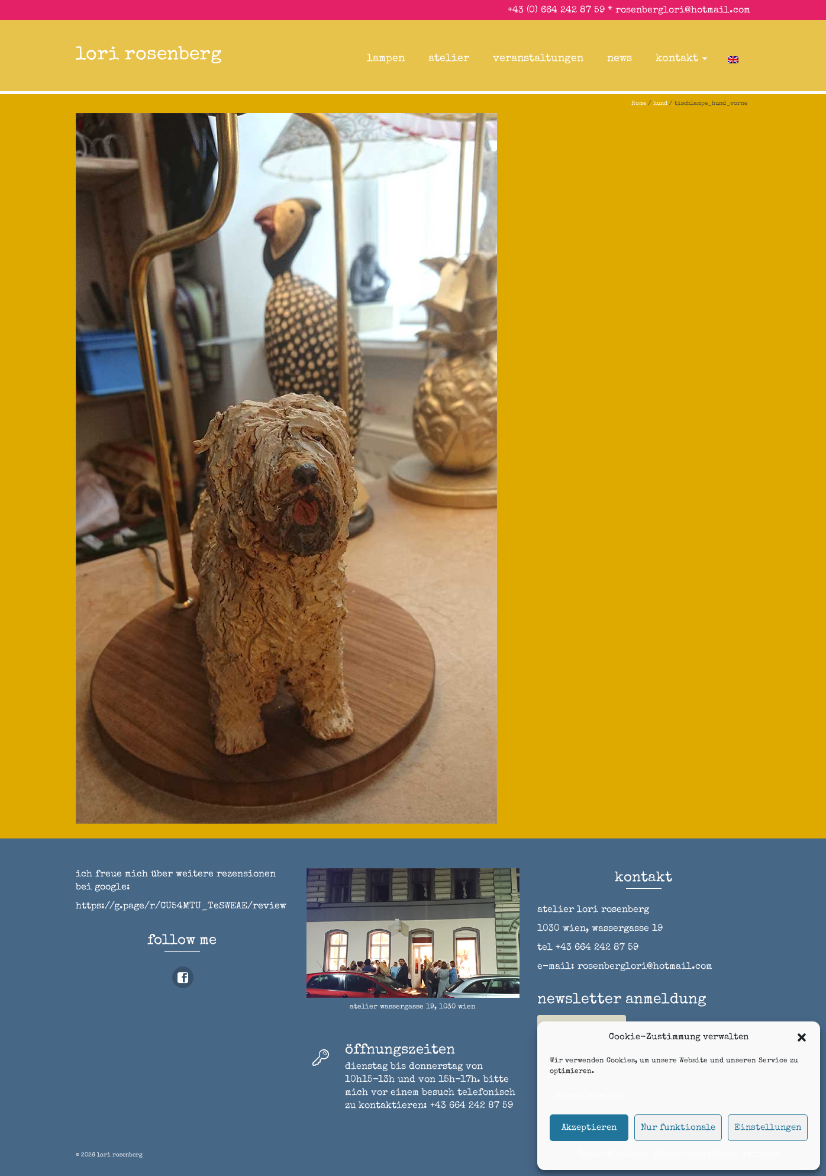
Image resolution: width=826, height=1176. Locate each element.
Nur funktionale (678, 1127)
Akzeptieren (589, 1127)
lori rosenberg (149, 55)
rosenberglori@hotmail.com (682, 10)
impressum (761, 1154)
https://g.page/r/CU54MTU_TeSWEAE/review (181, 906)
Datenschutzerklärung (695, 1154)
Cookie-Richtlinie (612, 1154)
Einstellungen (767, 1127)
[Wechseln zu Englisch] (733, 58)
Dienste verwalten (590, 1096)
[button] (802, 1037)
